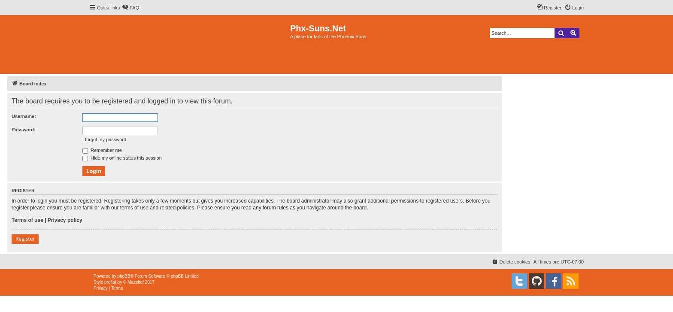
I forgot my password (104, 139)
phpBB (124, 276)
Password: (24, 129)
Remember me (102, 150)
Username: (24, 116)
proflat (110, 282)
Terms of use (27, 220)
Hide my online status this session (122, 158)
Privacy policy (65, 220)
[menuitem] (130, 8)
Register (25, 238)
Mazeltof (135, 282)
